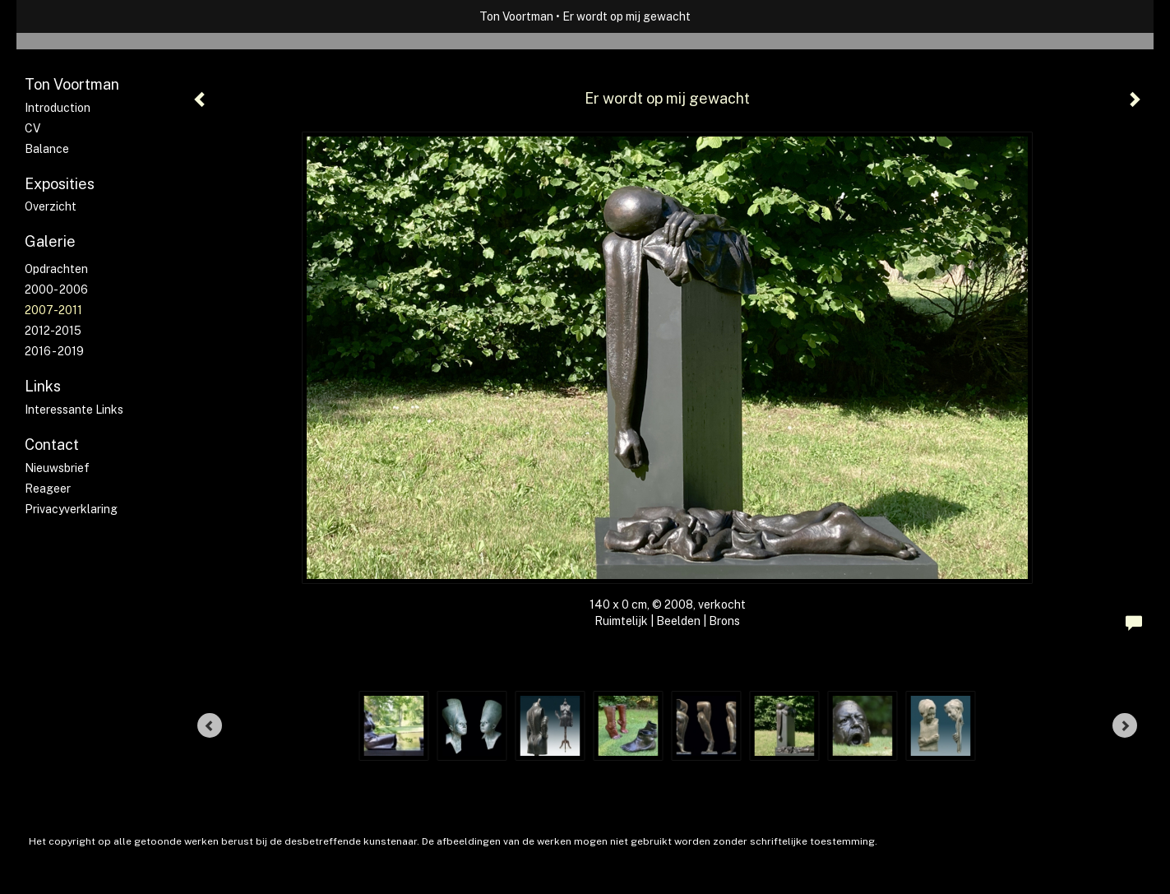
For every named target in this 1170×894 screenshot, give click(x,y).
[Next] (1124, 725)
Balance (47, 148)
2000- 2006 (56, 289)
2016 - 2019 (54, 351)
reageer (48, 488)
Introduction (57, 107)
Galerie (50, 241)
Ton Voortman (516, 16)
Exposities (60, 183)
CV (32, 128)
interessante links (74, 409)
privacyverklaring (71, 509)
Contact (52, 444)
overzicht (50, 206)
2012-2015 (53, 330)
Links (43, 386)
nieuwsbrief (57, 468)
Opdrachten (56, 269)
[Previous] (209, 725)
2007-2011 (53, 310)
